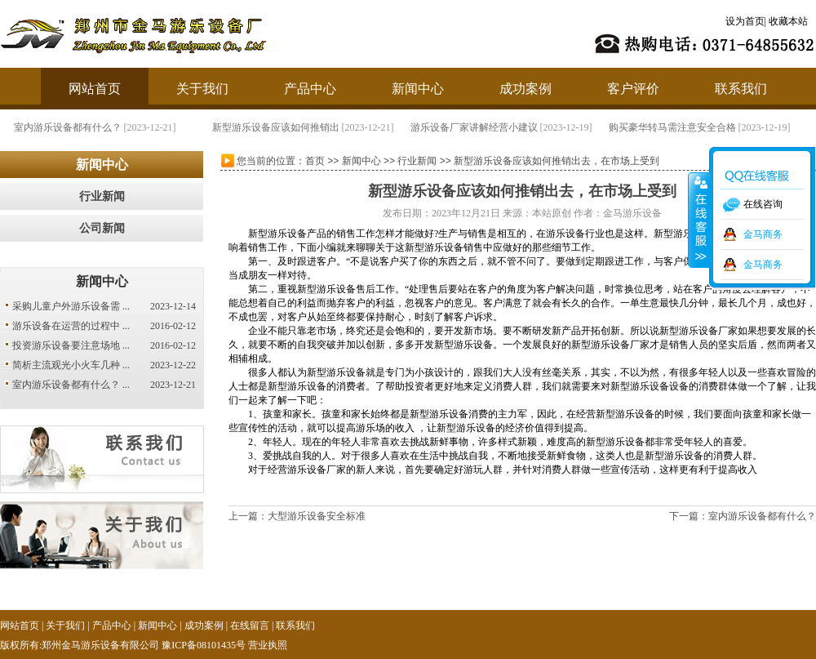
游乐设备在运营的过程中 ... (71, 326)
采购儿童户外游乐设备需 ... (71, 306)
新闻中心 (418, 89)
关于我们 (202, 89)
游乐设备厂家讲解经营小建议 (503, 127)
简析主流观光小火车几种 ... (71, 365)
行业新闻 (102, 196)
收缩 (699, 219)
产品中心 (310, 89)
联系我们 (741, 89)
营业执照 (267, 645)
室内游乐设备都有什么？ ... (71, 384)
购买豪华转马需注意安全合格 (701, 127)
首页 (315, 161)
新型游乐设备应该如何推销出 (305, 127)
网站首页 (95, 89)
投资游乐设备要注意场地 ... (71, 345)
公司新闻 (102, 228)
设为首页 (745, 21)
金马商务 (763, 234)
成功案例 (525, 89)
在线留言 (249, 625)
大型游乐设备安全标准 (317, 516)
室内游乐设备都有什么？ (97, 127)
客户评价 (633, 89)
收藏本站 (788, 21)
